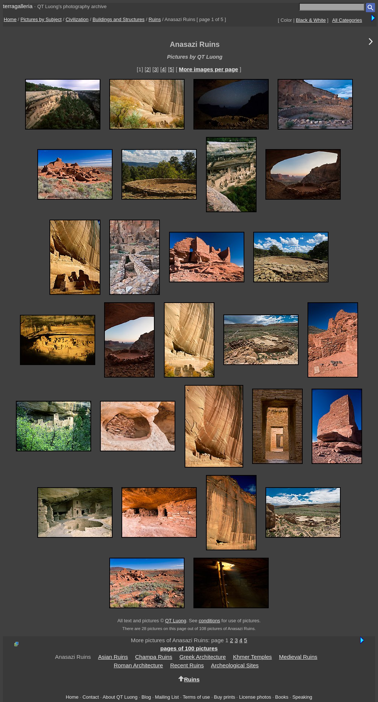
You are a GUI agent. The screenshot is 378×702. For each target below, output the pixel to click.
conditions (209, 620)
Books (281, 697)
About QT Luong (120, 697)
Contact (90, 697)
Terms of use (196, 697)
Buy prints (224, 697)
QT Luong (175, 620)
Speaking (302, 697)
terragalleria (17, 6)
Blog (146, 697)
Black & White (311, 20)
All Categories (347, 20)
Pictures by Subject (41, 19)
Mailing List (167, 697)
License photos (255, 697)
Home (10, 19)
